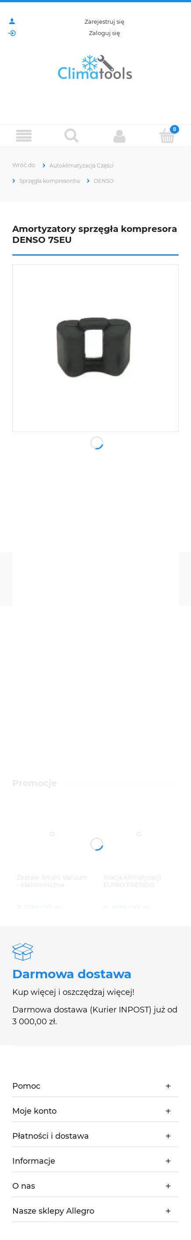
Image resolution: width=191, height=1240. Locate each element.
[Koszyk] (167, 135)
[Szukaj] (72, 135)
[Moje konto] (119, 136)
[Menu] (24, 136)
